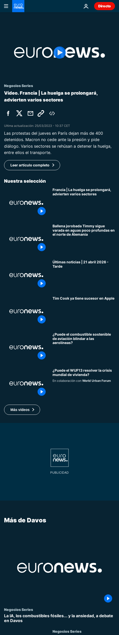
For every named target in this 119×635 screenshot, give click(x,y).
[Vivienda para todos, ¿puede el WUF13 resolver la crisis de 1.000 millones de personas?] (84, 383)
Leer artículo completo (29, 165)
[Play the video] (59, 52)
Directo (104, 6)
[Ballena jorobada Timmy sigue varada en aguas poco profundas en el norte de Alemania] (84, 239)
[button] (22, 410)
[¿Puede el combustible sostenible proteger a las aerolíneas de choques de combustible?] (84, 347)
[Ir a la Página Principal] (18, 6)
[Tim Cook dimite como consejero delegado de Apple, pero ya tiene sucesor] (84, 311)
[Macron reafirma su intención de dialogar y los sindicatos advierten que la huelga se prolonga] (84, 203)
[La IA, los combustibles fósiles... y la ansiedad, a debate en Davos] (59, 618)
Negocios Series (18, 609)
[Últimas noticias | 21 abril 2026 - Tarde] (84, 275)
